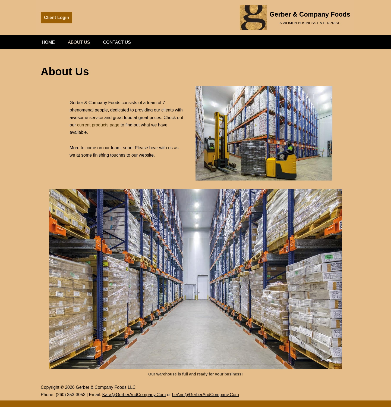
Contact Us (117, 42)
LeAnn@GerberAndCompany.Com (205, 394)
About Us (79, 42)
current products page (98, 125)
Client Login (56, 17)
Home (48, 42)
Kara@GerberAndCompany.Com (134, 394)
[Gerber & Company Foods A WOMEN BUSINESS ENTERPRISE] (295, 17)
